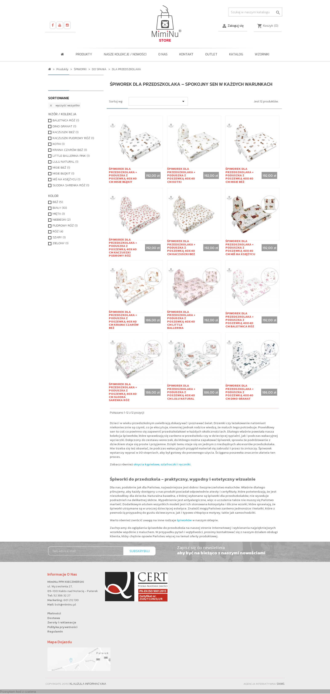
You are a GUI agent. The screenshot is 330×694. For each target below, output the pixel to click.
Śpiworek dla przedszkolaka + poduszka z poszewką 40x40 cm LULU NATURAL (181, 392)
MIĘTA (59, 214)
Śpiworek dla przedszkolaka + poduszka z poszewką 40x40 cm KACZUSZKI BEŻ (181, 248)
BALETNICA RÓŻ (66, 120)
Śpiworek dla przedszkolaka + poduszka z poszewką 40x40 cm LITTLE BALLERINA (181, 320)
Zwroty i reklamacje (61, 622)
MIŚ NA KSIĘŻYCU (66, 179)
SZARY (59, 237)
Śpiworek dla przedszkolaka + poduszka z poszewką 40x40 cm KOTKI (181, 175)
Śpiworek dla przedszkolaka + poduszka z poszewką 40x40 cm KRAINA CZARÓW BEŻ (123, 320)
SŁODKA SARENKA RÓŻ (71, 185)
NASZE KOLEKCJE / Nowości (125, 54)
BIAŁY (60, 208)
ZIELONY (60, 243)
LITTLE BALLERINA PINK (71, 156)
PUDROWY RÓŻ (65, 225)
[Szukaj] (255, 12)
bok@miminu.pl (65, 604)
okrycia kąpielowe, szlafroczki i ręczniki (161, 464)
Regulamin (55, 631)
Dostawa (53, 618)
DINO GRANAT (64, 126)
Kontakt (186, 54)
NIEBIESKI (62, 219)
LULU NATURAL (65, 161)
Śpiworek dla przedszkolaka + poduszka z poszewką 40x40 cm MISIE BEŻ (239, 175)
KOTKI (59, 144)
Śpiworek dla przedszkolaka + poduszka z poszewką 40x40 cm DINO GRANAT (239, 392)
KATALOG (236, 54)
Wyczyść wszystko (64, 105)
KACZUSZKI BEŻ (66, 132)
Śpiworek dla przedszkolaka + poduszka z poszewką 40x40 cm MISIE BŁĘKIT (123, 175)
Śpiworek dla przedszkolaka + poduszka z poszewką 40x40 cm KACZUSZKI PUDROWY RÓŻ (123, 247)
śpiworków (184, 520)
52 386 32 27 (62, 595)
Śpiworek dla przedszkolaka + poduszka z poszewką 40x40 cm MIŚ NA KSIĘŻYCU (240, 248)
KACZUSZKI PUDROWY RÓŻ (73, 138)
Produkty (84, 54)
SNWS (281, 683)
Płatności (54, 613)
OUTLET (211, 54)
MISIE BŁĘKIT (63, 173)
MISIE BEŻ (61, 167)
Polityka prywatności (62, 627)
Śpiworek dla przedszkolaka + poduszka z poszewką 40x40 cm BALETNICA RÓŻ (239, 320)
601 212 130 (71, 600)
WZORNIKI (262, 54)
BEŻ (58, 202)
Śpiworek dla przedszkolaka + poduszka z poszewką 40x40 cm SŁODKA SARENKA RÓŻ (123, 392)
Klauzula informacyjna (88, 683)
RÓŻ (58, 231)
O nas (163, 54)
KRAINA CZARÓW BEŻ (70, 150)
